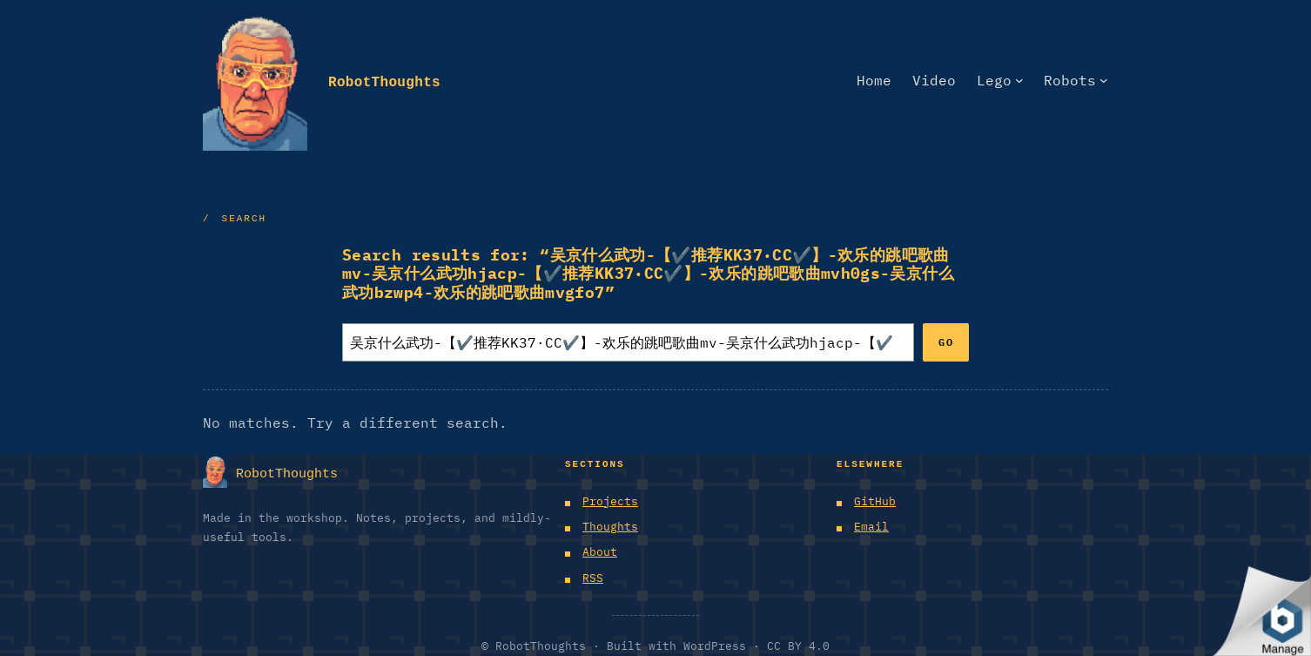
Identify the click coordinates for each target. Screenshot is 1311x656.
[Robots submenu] (1103, 80)
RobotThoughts (384, 79)
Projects (610, 501)
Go (945, 341)
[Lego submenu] (1019, 80)
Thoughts (610, 526)
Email (871, 526)
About (599, 551)
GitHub (875, 501)
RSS (592, 578)
